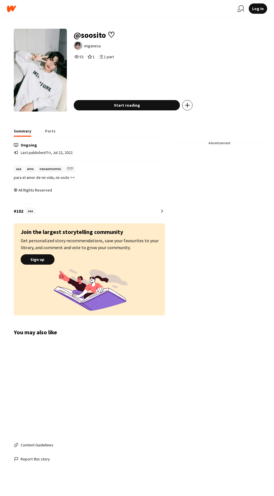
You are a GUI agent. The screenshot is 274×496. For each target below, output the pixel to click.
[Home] (120, 8)
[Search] (240, 8)
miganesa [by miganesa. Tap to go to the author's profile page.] (92, 45)
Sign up (38, 259)
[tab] (22, 133)
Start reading (127, 105)
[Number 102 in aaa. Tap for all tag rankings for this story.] (89, 211)
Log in (258, 8)
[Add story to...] (187, 105)
